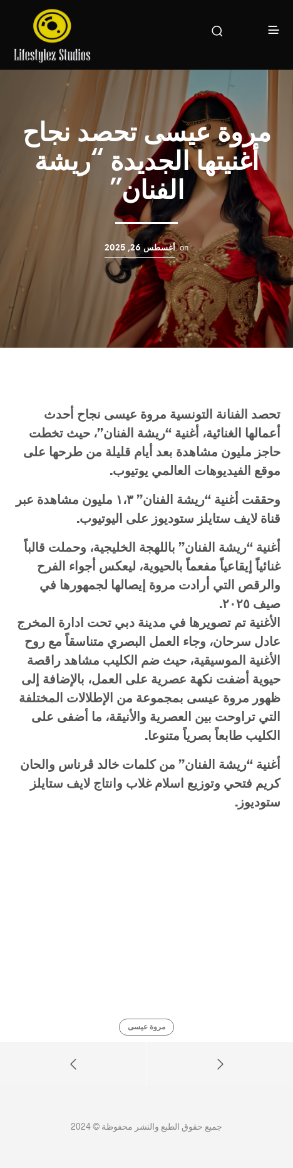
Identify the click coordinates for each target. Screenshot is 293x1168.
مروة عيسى (146, 1027)
